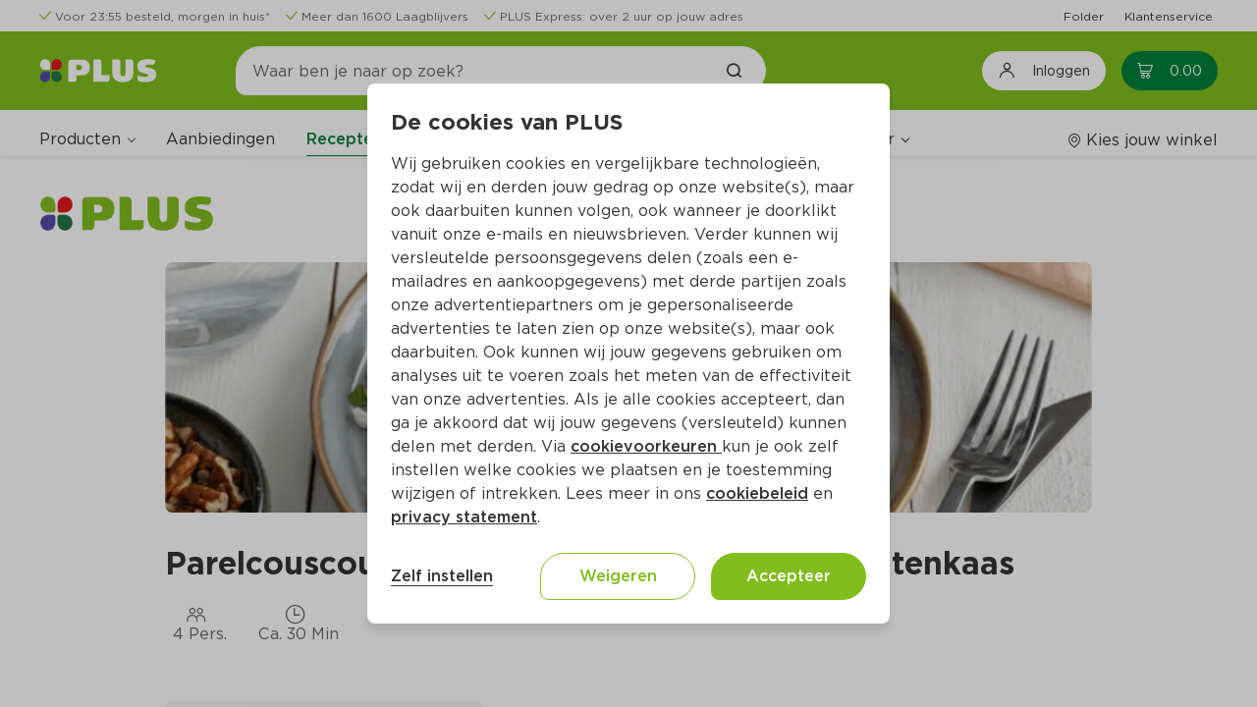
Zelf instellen (442, 576)
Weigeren (618, 576)
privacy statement (464, 517)
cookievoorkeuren (646, 446)
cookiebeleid (757, 493)
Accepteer (788, 576)
